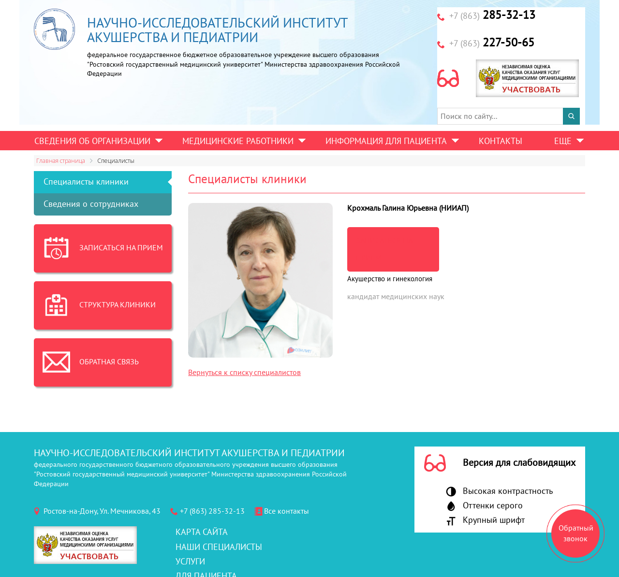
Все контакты (286, 511)
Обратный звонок (576, 533)
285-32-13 (492, 15)
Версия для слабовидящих (519, 463)
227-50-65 (491, 43)
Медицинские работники (238, 141)
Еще (563, 141)
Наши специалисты (219, 547)
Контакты (500, 141)
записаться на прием (384, 249)
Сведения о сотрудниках (91, 204)
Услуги (190, 562)
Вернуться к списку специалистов (244, 372)
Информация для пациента (386, 141)
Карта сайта (202, 532)
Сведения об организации (92, 141)
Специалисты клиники (86, 182)
